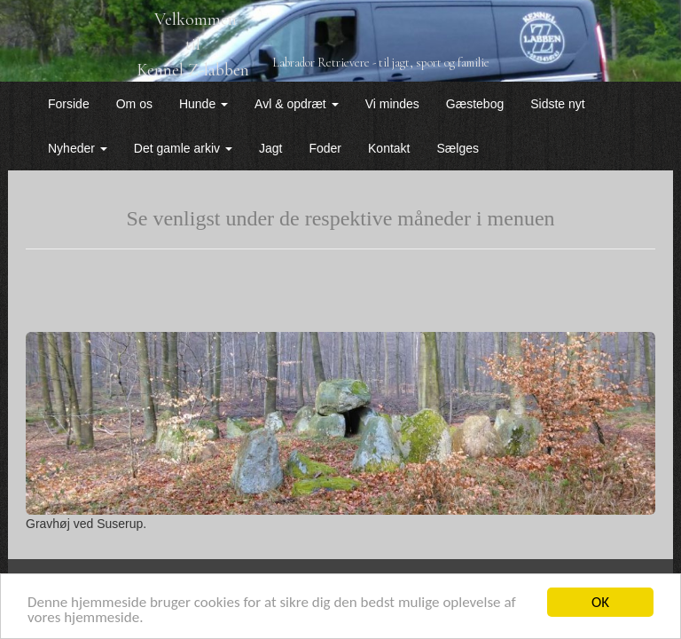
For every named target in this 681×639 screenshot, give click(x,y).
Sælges (458, 148)
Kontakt (389, 148)
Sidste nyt (557, 104)
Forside (69, 104)
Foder (325, 148)
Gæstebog (475, 104)
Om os (134, 104)
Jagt (270, 148)
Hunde (203, 104)
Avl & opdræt (296, 104)
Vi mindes (392, 104)
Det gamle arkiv (183, 148)
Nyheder (77, 148)
